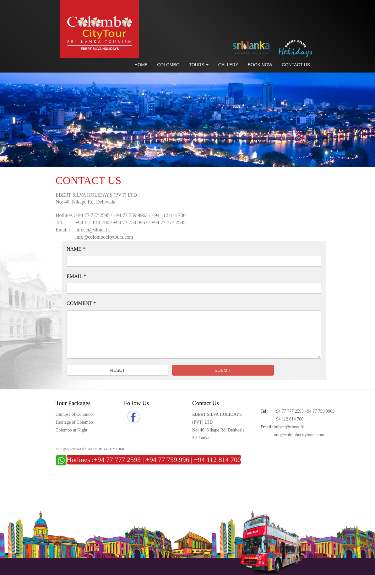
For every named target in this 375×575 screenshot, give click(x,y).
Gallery (228, 64)
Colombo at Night (71, 430)
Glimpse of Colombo (74, 414)
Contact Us (296, 64)
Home (141, 64)
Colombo (168, 64)
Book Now (260, 64)
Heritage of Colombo (74, 422)
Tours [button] (199, 64)
